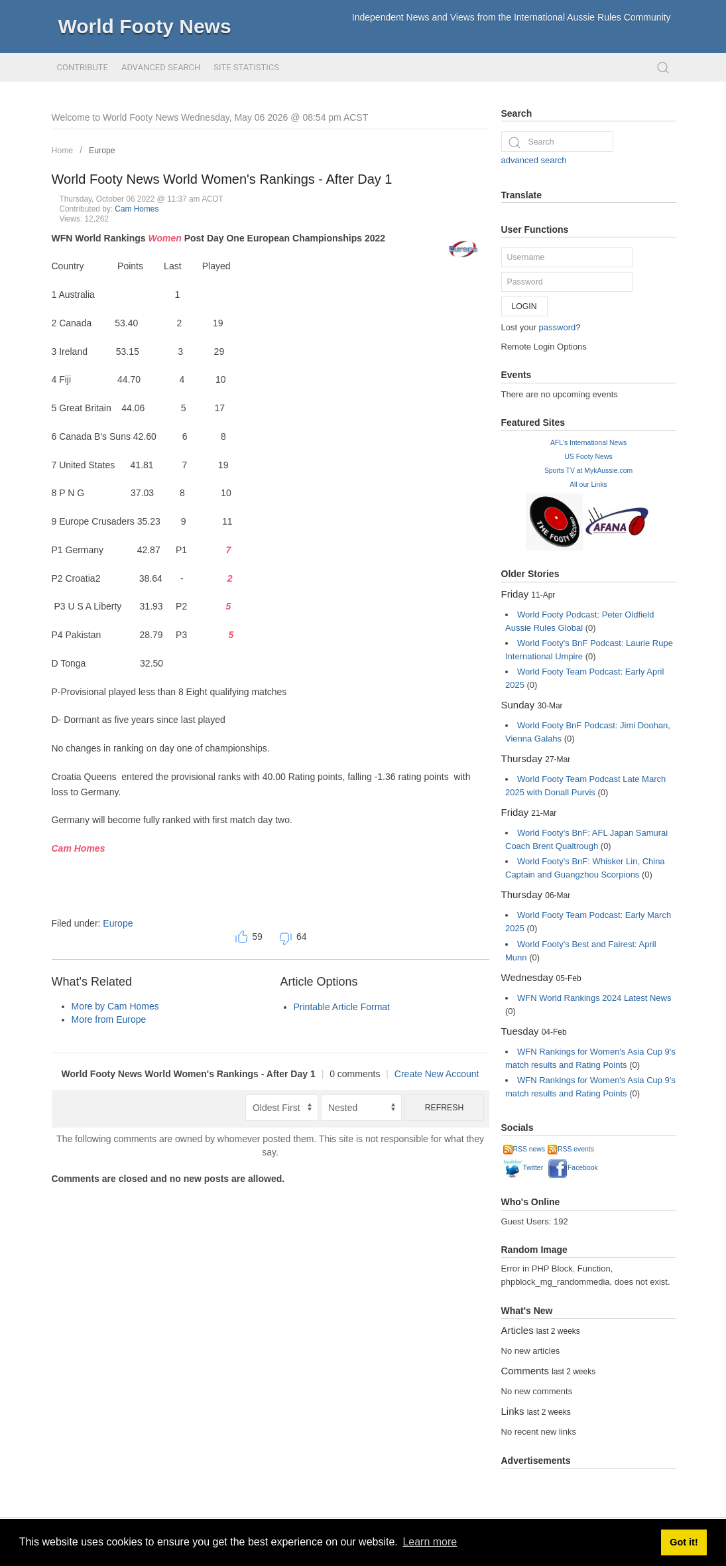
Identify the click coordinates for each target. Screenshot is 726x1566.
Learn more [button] (429, 1541)
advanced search (534, 160)
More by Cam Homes (115, 1006)
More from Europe (109, 1019)
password (557, 327)
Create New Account (436, 1074)
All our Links (588, 484)
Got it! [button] (683, 1542)
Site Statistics (246, 67)
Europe (102, 150)
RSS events (571, 1149)
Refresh (444, 1107)
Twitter (523, 1167)
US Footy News (588, 456)
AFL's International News (588, 442)
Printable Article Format (342, 1007)
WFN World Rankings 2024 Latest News (594, 998)
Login (524, 306)
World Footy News (144, 26)
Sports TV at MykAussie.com (588, 470)
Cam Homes (136, 209)
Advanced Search (160, 67)
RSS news (524, 1149)
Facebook (573, 1167)
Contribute (82, 67)
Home (63, 150)
